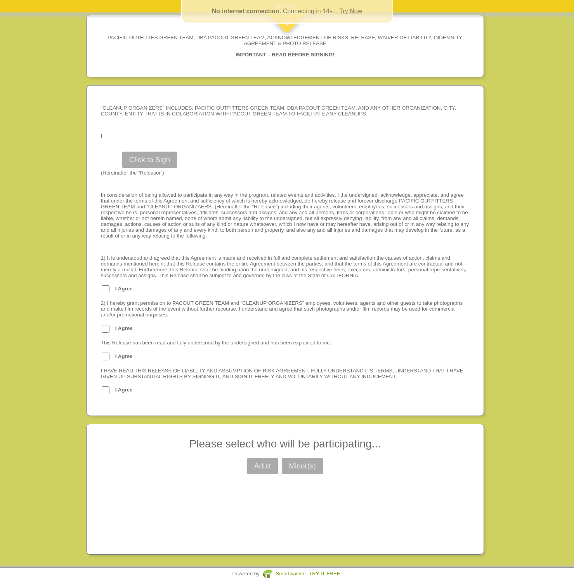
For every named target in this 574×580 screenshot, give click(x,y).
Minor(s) (302, 466)
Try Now (350, 11)
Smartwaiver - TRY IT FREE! (309, 574)
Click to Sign (149, 159)
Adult (262, 466)
